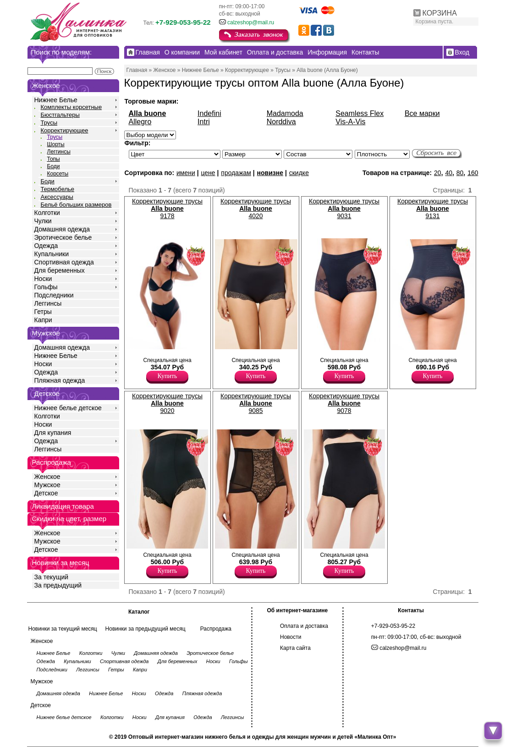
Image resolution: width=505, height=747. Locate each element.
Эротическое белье (63, 237)
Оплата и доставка (304, 626)
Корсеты (58, 173)
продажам (236, 172)
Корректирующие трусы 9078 (344, 403)
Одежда (46, 245)
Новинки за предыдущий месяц (145, 629)
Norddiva (281, 122)
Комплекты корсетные (71, 107)
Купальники (51, 254)
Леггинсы (59, 151)
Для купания (52, 432)
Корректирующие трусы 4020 (255, 209)
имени (185, 172)
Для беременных (59, 270)
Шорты (56, 144)
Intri (204, 122)
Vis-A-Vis (350, 122)
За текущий (51, 577)
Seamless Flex (359, 113)
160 (472, 172)
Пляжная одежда (59, 380)
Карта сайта (295, 648)
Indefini (209, 113)
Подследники (54, 295)
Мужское (47, 485)
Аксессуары (57, 196)
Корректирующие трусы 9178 (167, 209)
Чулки (43, 221)
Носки (43, 278)
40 (448, 172)
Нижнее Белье (55, 100)
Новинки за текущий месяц (62, 629)
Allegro (140, 122)
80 (460, 172)
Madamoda (285, 113)
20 (437, 172)
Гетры (43, 311)
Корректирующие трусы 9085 (255, 403)
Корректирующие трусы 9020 (167, 403)
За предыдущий (58, 585)
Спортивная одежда (64, 262)
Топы (53, 159)
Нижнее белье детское (68, 408)
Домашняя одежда (62, 229)
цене (208, 172)
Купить (167, 376)
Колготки (47, 212)
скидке (299, 172)
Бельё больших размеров (76, 204)
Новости (290, 637)
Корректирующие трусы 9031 (344, 209)
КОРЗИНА (440, 13)
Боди (53, 166)
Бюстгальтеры (60, 114)
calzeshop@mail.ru (250, 22)
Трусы (49, 122)
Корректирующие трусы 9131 (432, 209)
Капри (43, 320)
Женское (47, 476)
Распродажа (215, 629)
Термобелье (58, 189)
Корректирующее (64, 130)
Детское (47, 393)
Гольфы (46, 287)
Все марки (422, 113)
